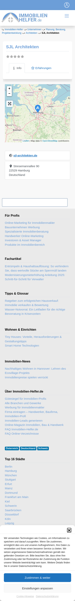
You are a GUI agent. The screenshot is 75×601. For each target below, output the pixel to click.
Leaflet (26, 141)
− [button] (9, 93)
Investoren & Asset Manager (23, 240)
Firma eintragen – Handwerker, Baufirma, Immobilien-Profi (31, 414)
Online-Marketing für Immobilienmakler (30, 222)
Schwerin (11, 505)
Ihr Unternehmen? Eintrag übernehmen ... (34, 202)
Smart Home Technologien (22, 345)
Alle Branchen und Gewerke (23, 403)
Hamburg (11, 470)
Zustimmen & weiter (37, 578)
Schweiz (43, 448)
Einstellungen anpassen (37, 589)
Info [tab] (17, 68)
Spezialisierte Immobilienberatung (26, 231)
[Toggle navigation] (67, 5)
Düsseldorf (12, 514)
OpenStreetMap (50, 141)
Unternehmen (34, 29)
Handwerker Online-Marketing (24, 236)
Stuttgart (10, 479)
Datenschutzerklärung (47, 597)
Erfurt (8, 484)
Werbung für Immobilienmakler (24, 407)
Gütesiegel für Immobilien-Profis (25, 398)
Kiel (7, 501)
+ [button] (9, 88)
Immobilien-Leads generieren (23, 420)
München (11, 475)
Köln (8, 519)
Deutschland (28, 448)
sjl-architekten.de (25, 155)
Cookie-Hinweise (25, 597)
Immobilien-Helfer (14, 29)
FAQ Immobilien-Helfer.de (21, 429)
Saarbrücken (13, 510)
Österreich (12, 448)
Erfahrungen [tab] (41, 68)
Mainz (9, 488)
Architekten (31, 33)
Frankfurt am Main (16, 497)
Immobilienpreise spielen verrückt (26, 377)
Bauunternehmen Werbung (22, 227)
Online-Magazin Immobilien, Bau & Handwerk (34, 424)
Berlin (8, 466)
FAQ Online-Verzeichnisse (22, 433)
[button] (69, 531)
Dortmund (11, 492)
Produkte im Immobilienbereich (25, 244)
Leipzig (9, 523)
